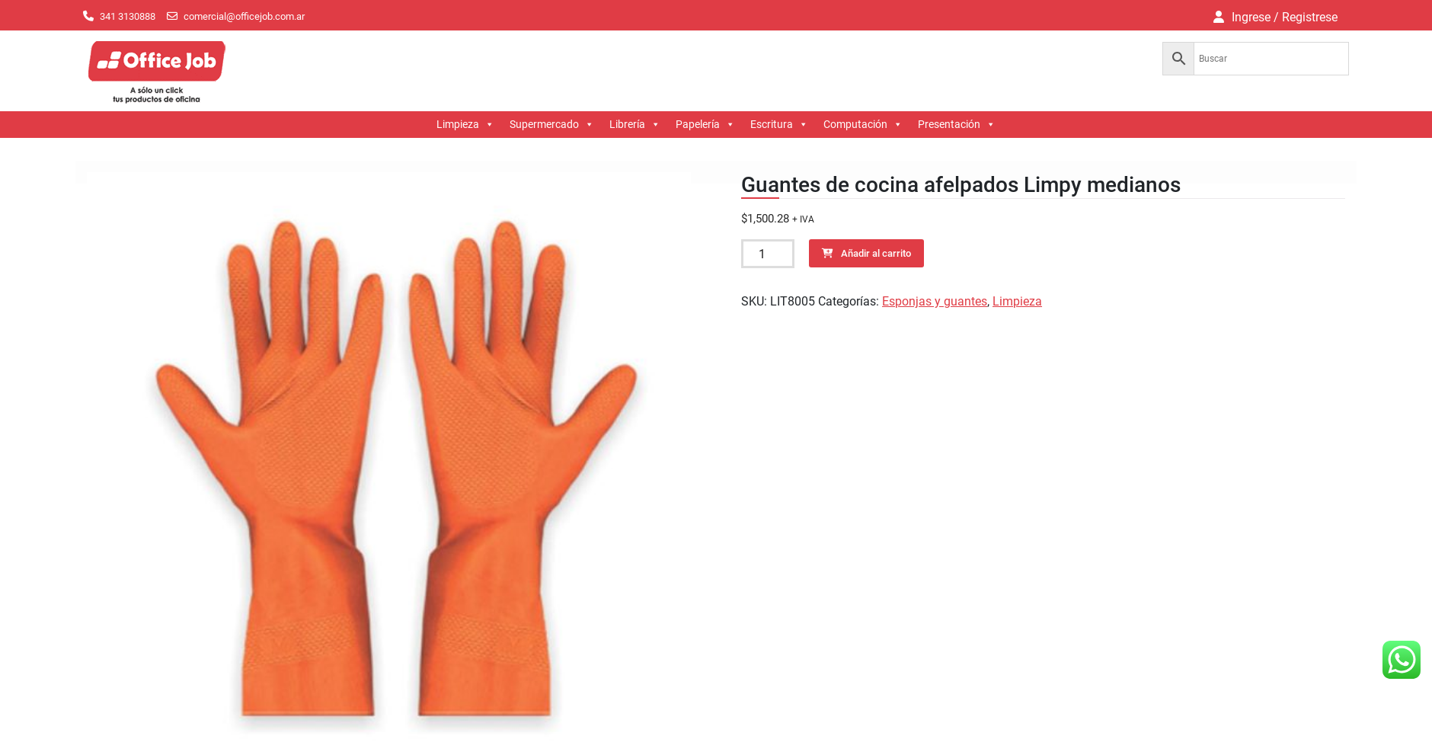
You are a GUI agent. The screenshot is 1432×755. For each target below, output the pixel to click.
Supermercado (552, 124)
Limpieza (465, 124)
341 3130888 (127, 16)
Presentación (957, 124)
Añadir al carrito (876, 253)
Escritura (779, 124)
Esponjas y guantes (934, 301)
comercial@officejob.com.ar (244, 16)
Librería (634, 124)
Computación (863, 124)
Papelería (705, 124)
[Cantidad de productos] (767, 253)
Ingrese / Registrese (1285, 17)
